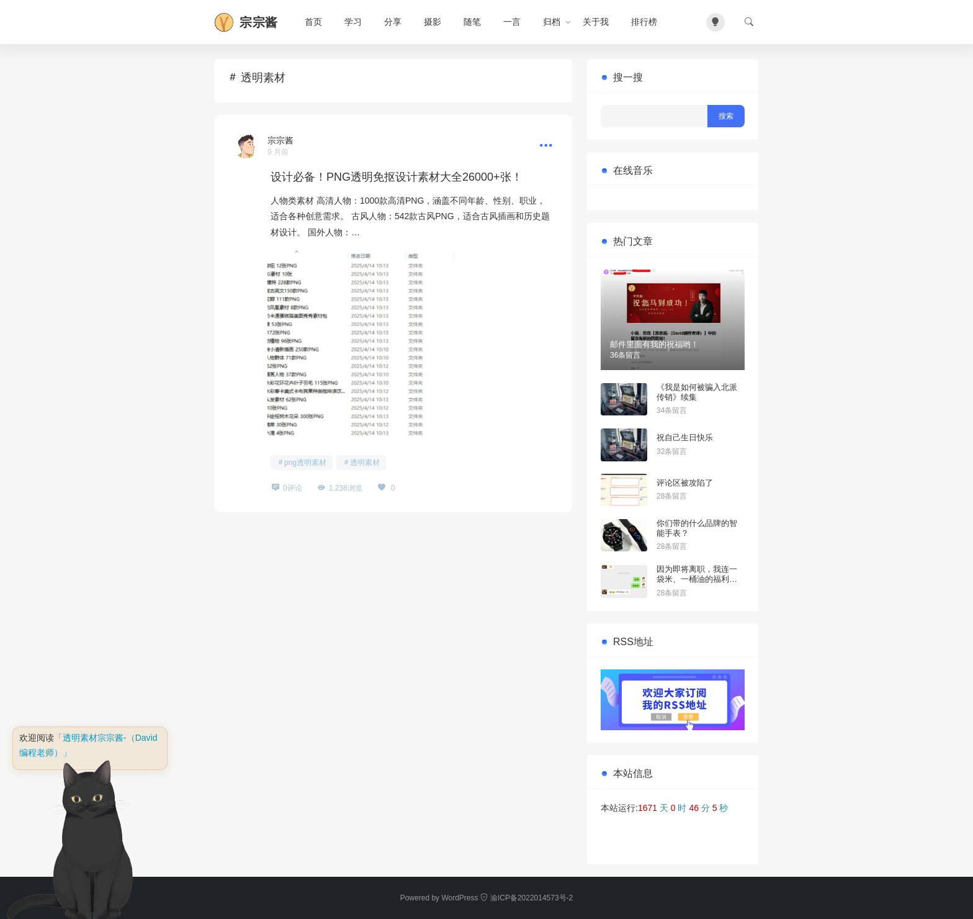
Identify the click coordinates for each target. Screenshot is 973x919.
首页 (313, 22)
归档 (551, 22)
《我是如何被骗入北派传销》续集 (697, 392)
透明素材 (365, 462)
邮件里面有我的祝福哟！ (654, 344)
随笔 (472, 22)
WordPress (459, 898)
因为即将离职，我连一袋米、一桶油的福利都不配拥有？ (697, 578)
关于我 (596, 22)
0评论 (292, 488)
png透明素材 (305, 462)
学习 (353, 22)
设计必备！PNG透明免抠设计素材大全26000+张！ (396, 177)
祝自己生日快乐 (685, 437)
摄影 (432, 22)
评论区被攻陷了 (685, 482)
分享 (392, 22)
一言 (512, 22)
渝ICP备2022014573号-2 (526, 898)
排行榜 (644, 22)
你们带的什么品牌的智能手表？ (697, 528)
